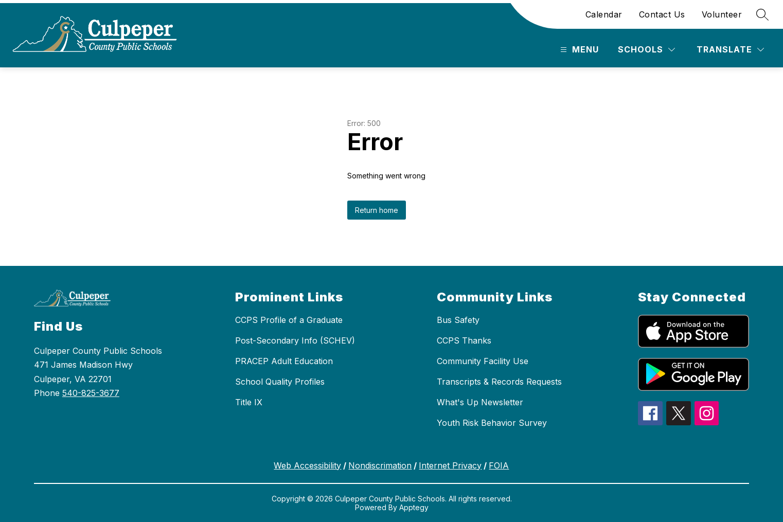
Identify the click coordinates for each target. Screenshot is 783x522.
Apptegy (414, 507)
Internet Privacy (450, 465)
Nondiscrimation (380, 465)
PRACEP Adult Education (284, 361)
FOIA (499, 465)
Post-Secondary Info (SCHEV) (295, 340)
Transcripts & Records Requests (499, 381)
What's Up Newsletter (480, 402)
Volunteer (722, 14)
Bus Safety (458, 320)
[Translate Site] (730, 49)
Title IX (248, 402)
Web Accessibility (307, 465)
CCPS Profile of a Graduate (289, 320)
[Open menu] (578, 49)
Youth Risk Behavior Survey (492, 423)
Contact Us (662, 14)
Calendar (603, 14)
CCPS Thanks (464, 340)
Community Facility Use (482, 361)
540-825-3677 (90, 393)
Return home (376, 210)
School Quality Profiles (280, 381)
